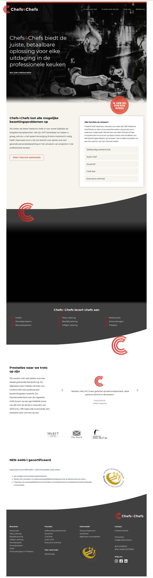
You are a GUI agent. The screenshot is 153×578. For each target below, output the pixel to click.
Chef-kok (91, 171)
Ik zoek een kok (90, 9)
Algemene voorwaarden (90, 537)
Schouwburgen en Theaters (21, 552)
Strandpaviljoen (16, 546)
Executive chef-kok (96, 179)
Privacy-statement (88, 531)
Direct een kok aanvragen (26, 158)
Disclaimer (84, 534)
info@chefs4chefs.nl (123, 540)
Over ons (127, 9)
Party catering (16, 534)
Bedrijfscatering (16, 537)
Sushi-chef (92, 157)
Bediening (140, 9)
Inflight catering (16, 540)
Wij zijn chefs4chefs (20, 73)
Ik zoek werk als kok (110, 9)
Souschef (91, 164)
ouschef (49, 534)
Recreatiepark (16, 543)
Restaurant (14, 531)
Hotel (12, 549)
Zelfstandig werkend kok (98, 149)
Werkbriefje (50, 554)
